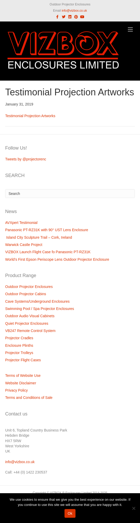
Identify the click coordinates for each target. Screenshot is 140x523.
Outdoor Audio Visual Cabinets (29, 316)
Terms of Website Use (23, 375)
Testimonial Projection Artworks (30, 116)
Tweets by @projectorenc (25, 159)
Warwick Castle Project (23, 245)
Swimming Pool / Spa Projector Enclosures (39, 309)
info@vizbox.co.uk (74, 10)
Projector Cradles (19, 338)
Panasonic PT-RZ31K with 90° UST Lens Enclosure (46, 230)
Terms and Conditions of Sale (29, 397)
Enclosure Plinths (19, 345)
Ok (70, 513)
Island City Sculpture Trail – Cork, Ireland (38, 237)
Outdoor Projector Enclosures (29, 287)
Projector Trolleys (19, 353)
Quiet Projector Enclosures (26, 323)
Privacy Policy (16, 390)
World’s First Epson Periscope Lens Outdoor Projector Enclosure (57, 259)
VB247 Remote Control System (30, 331)
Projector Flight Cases (23, 360)
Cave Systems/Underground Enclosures (37, 301)
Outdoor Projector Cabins (25, 294)
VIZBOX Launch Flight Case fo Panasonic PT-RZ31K (48, 252)
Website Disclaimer (20, 383)
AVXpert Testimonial (21, 223)
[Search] (70, 193)
